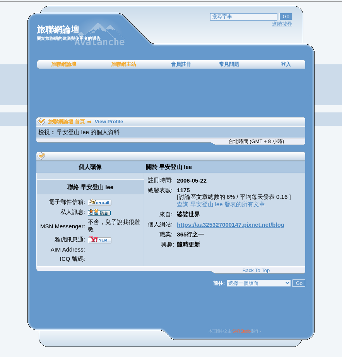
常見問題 (229, 64)
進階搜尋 (282, 24)
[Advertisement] (171, 93)
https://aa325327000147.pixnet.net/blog (230, 224)
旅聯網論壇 (63, 64)
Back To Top (256, 270)
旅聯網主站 (123, 64)
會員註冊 (181, 64)
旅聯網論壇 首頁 (66, 121)
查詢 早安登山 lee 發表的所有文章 (221, 204)
